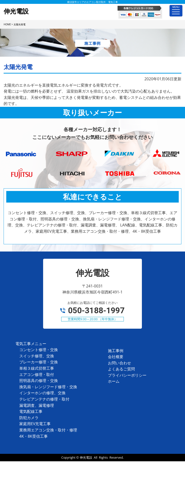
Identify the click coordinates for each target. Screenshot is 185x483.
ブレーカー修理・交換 (38, 362)
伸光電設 (86, 457)
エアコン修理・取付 (36, 374)
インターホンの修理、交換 (42, 392)
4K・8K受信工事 (33, 436)
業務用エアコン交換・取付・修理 (48, 430)
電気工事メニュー (30, 343)
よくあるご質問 (121, 369)
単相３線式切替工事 (36, 368)
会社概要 (115, 356)
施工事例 (115, 350)
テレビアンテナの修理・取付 (44, 399)
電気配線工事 (30, 411)
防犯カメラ (29, 417)
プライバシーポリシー (127, 375)
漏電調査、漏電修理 (36, 405)
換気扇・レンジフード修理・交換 (48, 386)
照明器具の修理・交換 (38, 380)
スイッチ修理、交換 (36, 356)
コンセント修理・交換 (38, 349)
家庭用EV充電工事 (35, 423)
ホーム (113, 381)
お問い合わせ (119, 363)
